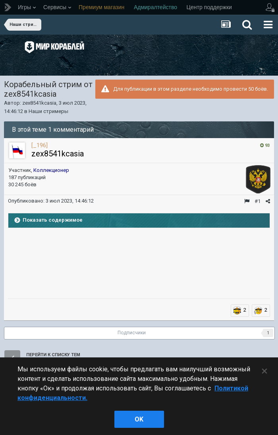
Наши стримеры (48, 111)
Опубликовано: (51, 201)
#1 (258, 201)
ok (139, 419)
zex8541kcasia (39, 103)
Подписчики (132, 333)
